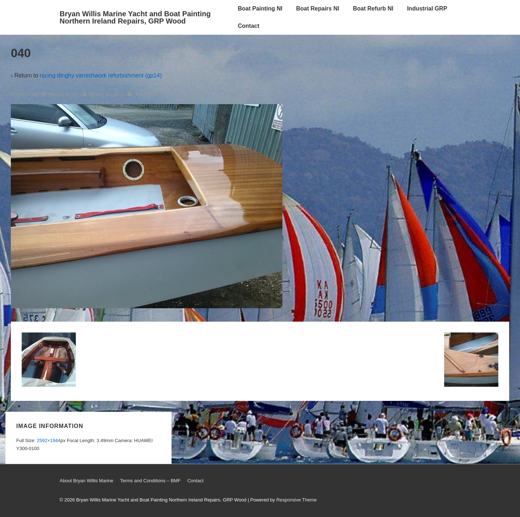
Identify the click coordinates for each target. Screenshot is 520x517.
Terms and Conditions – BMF (150, 480)
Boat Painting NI (260, 8)
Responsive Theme (296, 500)
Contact (248, 26)
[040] (65, 94)
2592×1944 (48, 440)
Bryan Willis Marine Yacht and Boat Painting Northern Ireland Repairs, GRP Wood (135, 17)
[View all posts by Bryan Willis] (102, 94)
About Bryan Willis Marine (86, 480)
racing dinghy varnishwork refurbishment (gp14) (101, 75)
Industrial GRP (427, 8)
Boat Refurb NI (373, 8)
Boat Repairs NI (317, 8)
